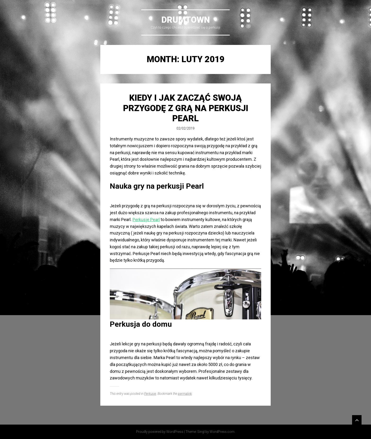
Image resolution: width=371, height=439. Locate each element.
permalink (185, 394)
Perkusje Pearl (146, 219)
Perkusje (150, 394)
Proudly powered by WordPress (159, 432)
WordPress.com (222, 432)
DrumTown (185, 20)
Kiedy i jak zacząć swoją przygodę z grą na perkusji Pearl (185, 108)
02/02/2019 (185, 128)
